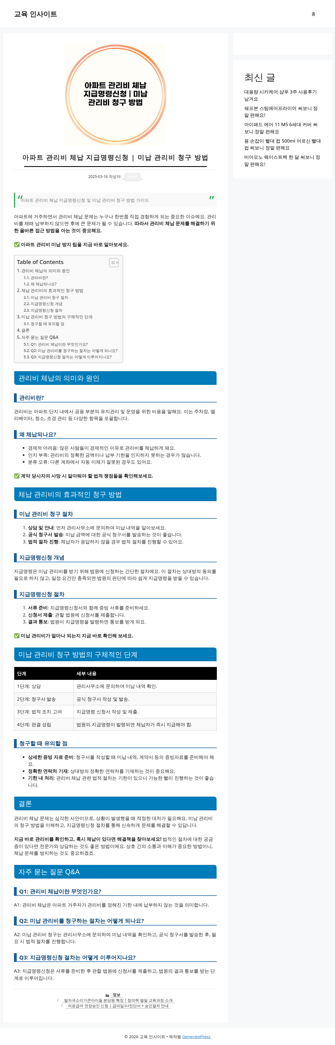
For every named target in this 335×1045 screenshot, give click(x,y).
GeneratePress (196, 1036)
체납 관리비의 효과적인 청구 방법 (52, 290)
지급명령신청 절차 (47, 310)
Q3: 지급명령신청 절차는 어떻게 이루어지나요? (71, 356)
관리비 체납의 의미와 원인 (45, 270)
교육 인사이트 (35, 13)
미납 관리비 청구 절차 (49, 297)
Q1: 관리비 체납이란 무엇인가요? (59, 344)
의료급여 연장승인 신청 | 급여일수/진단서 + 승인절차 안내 (118, 1005)
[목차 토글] (111, 262)
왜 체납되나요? (43, 283)
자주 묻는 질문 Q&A (39, 337)
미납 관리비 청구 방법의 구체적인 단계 (57, 316)
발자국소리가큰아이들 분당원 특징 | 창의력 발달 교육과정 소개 (118, 1000)
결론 (25, 330)
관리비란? (39, 277)
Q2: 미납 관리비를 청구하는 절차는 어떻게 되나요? (74, 350)
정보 (116, 994)
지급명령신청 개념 (47, 303)
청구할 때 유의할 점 (47, 323)
